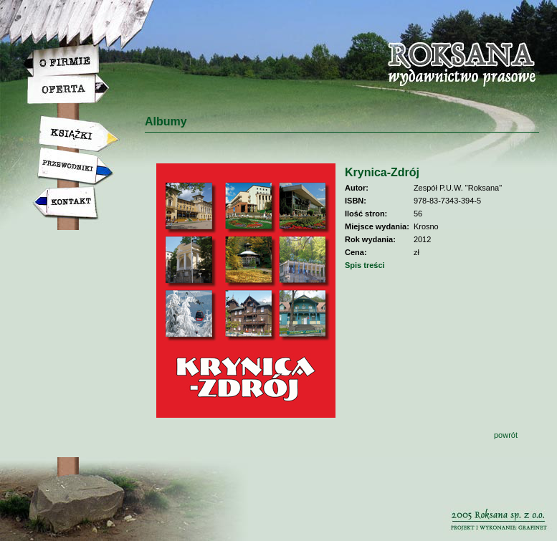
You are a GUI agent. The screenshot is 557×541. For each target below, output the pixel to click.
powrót (506, 435)
